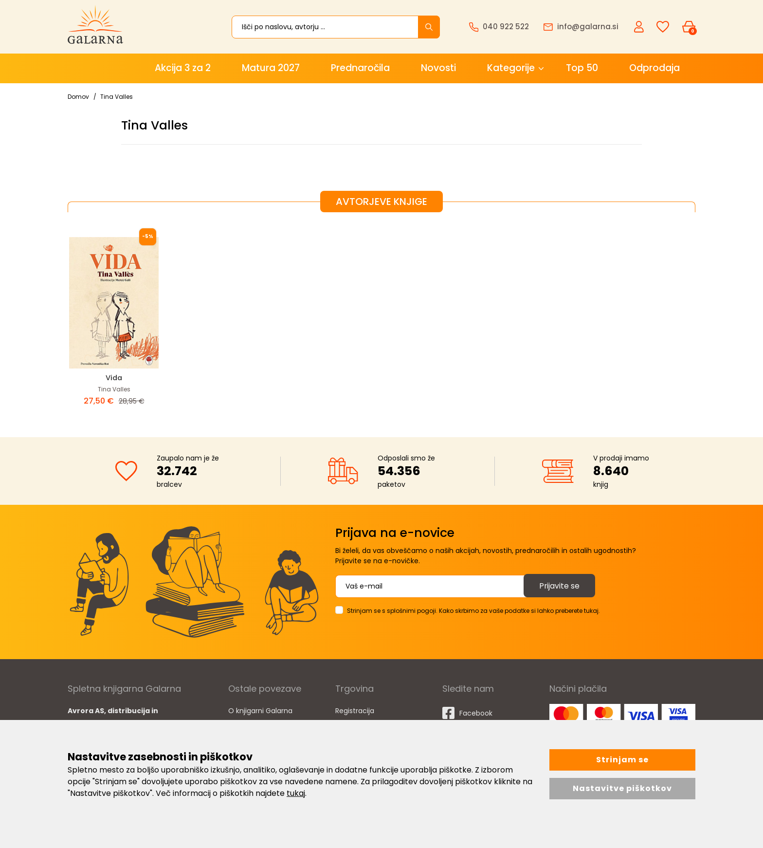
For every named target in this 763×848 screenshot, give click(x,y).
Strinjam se (622, 759)
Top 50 (582, 67)
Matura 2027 (271, 67)
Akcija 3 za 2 (183, 67)
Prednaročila (360, 67)
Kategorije (511, 67)
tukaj (296, 793)
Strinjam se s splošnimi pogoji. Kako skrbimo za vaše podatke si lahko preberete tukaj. (473, 610)
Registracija (354, 710)
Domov (78, 96)
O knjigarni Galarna (260, 710)
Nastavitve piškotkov (622, 788)
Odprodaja (654, 67)
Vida (114, 377)
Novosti (438, 67)
